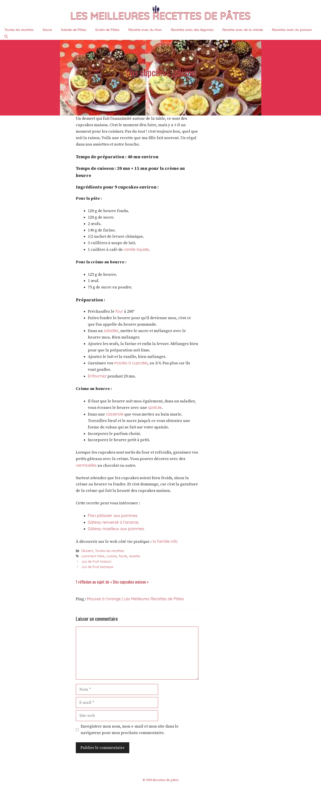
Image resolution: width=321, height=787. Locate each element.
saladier (111, 330)
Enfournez (97, 376)
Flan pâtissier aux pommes (113, 515)
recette (134, 556)
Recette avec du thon (145, 30)
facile (123, 556)
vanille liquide (136, 249)
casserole (114, 414)
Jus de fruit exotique (97, 567)
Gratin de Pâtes (107, 30)
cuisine (111, 556)
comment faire (92, 556)
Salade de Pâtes (73, 30)
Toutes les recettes (19, 30)
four (119, 311)
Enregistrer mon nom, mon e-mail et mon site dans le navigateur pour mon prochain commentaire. (130, 729)
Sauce (47, 30)
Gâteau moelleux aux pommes (116, 528)
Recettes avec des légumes (192, 30)
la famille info (165, 541)
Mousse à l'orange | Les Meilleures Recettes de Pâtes (135, 598)
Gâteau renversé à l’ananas (113, 522)
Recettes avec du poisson (292, 30)
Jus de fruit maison (96, 561)
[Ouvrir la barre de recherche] (6, 36)
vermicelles (86, 465)
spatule (155, 407)
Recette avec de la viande (242, 30)
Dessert (87, 551)
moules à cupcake (131, 362)
